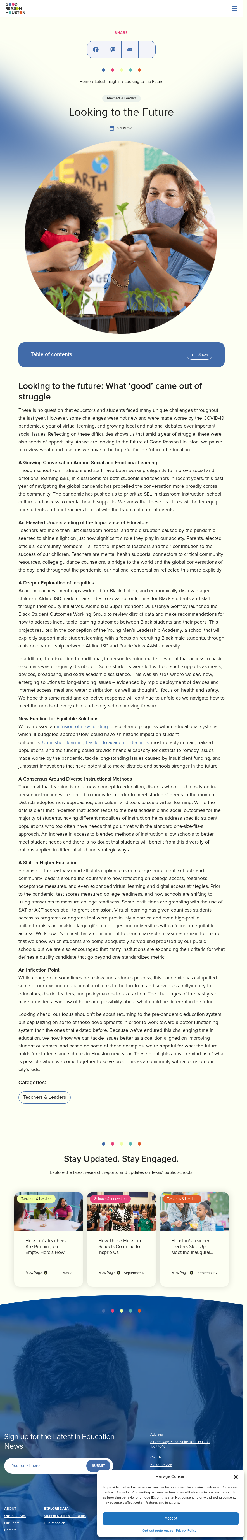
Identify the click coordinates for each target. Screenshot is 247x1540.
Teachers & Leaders (121, 98)
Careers (10, 1538)
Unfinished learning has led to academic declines (95, 748)
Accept (171, 1518)
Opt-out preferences (157, 1530)
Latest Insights (107, 82)
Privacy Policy (186, 1530)
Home (85, 82)
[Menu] (234, 8)
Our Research (54, 1531)
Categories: (32, 1088)
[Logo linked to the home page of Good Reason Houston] (15, 8)
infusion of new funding (82, 732)
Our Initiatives (15, 1524)
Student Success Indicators (65, 1524)
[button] (236, 1476)
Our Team (11, 1531)
